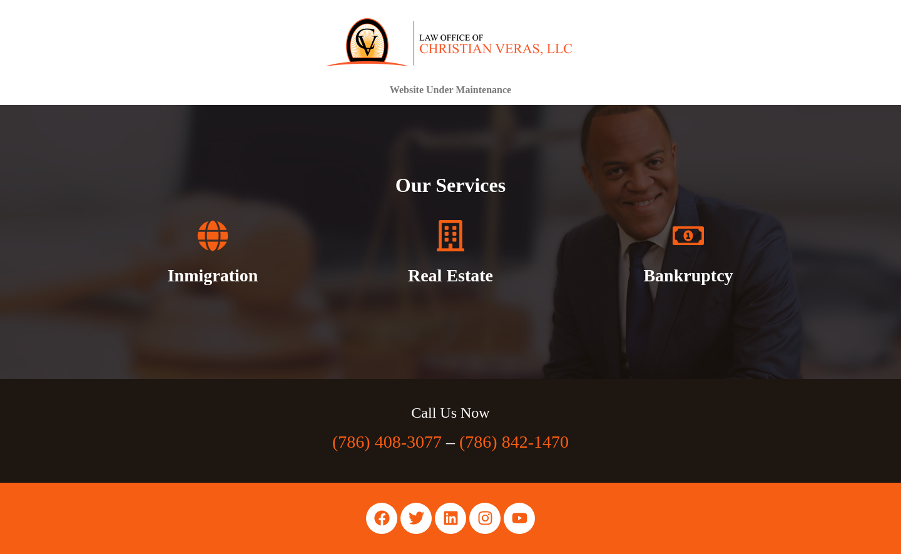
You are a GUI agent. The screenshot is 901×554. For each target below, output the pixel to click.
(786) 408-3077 (387, 441)
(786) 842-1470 (514, 441)
